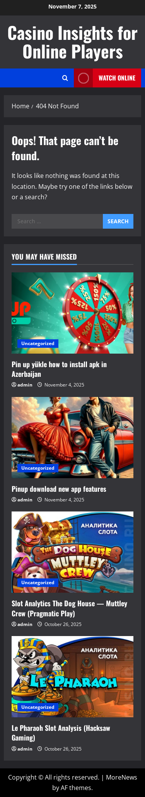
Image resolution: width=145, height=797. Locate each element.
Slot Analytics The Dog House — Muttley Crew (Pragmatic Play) (69, 608)
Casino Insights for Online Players (72, 41)
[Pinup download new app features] (72, 437)
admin (24, 384)
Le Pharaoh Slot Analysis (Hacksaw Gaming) (61, 732)
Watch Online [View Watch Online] (104, 77)
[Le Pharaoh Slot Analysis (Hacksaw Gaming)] (72, 676)
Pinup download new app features (59, 489)
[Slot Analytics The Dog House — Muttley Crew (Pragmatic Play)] (72, 552)
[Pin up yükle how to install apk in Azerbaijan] (72, 313)
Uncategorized (38, 343)
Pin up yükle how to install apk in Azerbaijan (59, 369)
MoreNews (121, 777)
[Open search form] (65, 78)
